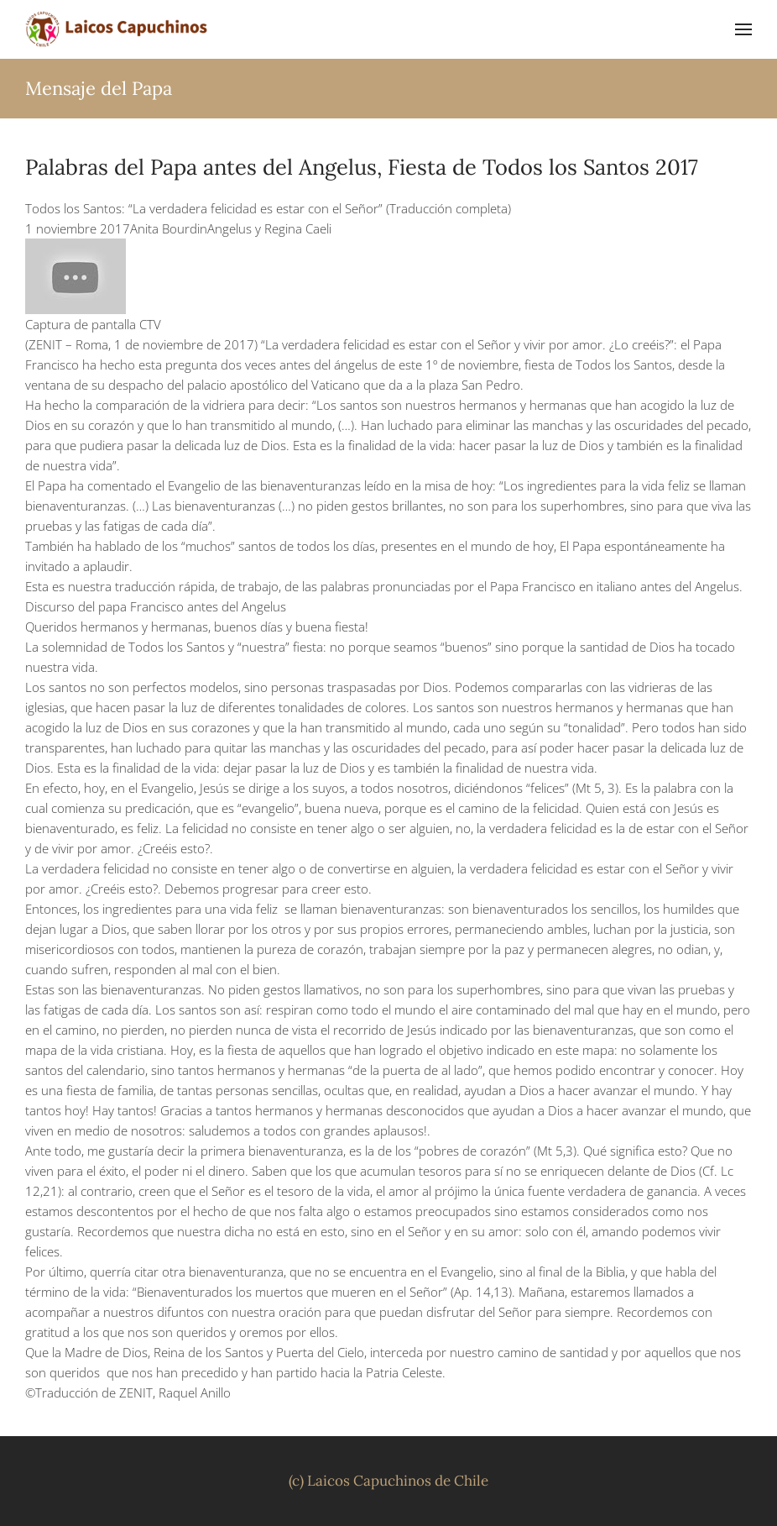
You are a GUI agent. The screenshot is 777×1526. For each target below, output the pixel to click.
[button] (743, 29)
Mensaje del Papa (98, 88)
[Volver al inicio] (117, 29)
